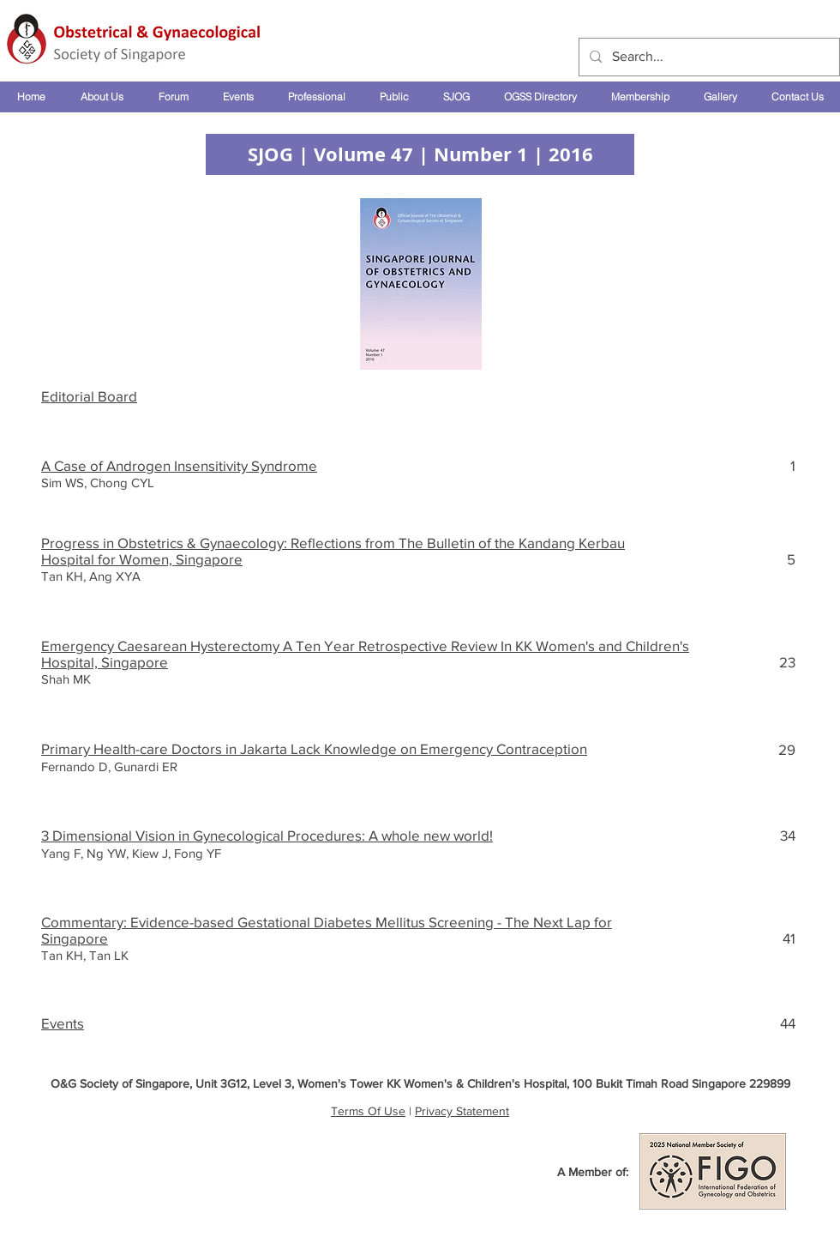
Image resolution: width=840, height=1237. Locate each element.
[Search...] (707, 57)
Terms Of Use (368, 1111)
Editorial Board (89, 396)
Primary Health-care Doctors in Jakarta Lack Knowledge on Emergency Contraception (314, 748)
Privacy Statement (462, 1111)
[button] (102, 96)
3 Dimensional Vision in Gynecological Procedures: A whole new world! (267, 835)
